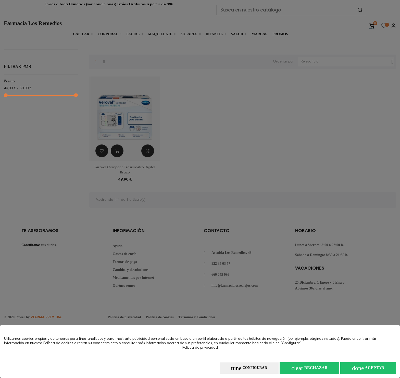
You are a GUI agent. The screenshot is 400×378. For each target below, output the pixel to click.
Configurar (249, 368)
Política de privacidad (200, 348)
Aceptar (368, 368)
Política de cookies (58, 343)
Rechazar (309, 368)
